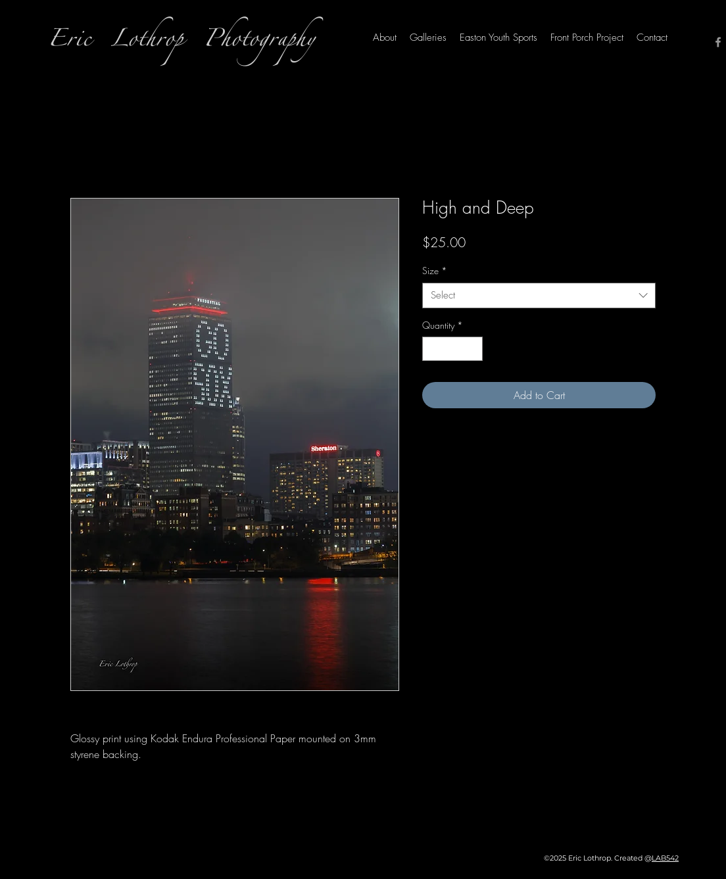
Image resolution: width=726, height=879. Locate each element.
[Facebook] (718, 42)
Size (434, 270)
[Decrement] (432, 348)
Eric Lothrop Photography (181, 42)
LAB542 (665, 858)
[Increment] (472, 348)
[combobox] (539, 295)
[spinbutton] (452, 348)
